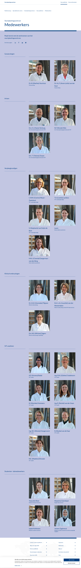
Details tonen (17, 565)
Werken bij (67, 545)
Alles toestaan (71, 560)
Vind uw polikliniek (38, 548)
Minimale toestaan (71, 563)
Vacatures (67, 542)
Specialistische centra (17, 10)
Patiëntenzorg (7, 10)
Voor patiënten (40, 10)
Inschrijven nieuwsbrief (67, 552)
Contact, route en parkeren (38, 542)
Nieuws (67, 548)
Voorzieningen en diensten (38, 552)
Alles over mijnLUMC (38, 545)
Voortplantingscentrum (9, 2)
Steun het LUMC (38, 555)
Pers (67, 555)
